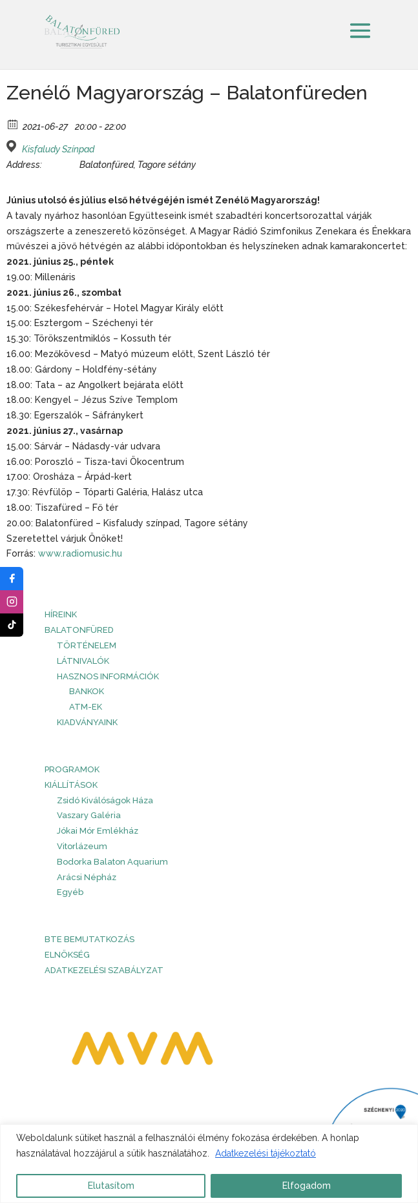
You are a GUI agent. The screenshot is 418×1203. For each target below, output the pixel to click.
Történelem (86, 645)
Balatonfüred (79, 630)
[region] (209, 1163)
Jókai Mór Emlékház (97, 831)
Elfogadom (306, 1185)
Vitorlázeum (82, 846)
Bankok (86, 691)
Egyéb (70, 892)
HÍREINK (61, 614)
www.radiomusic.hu (80, 553)
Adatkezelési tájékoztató (265, 1153)
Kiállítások (71, 785)
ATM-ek (85, 707)
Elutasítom (111, 1185)
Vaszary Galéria (89, 815)
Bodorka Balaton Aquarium (112, 862)
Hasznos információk (108, 676)
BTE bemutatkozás (89, 939)
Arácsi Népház (86, 877)
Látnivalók (83, 661)
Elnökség (67, 955)
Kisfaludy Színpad (58, 149)
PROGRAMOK (72, 769)
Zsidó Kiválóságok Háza (105, 800)
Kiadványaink (87, 722)
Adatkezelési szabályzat (104, 970)
